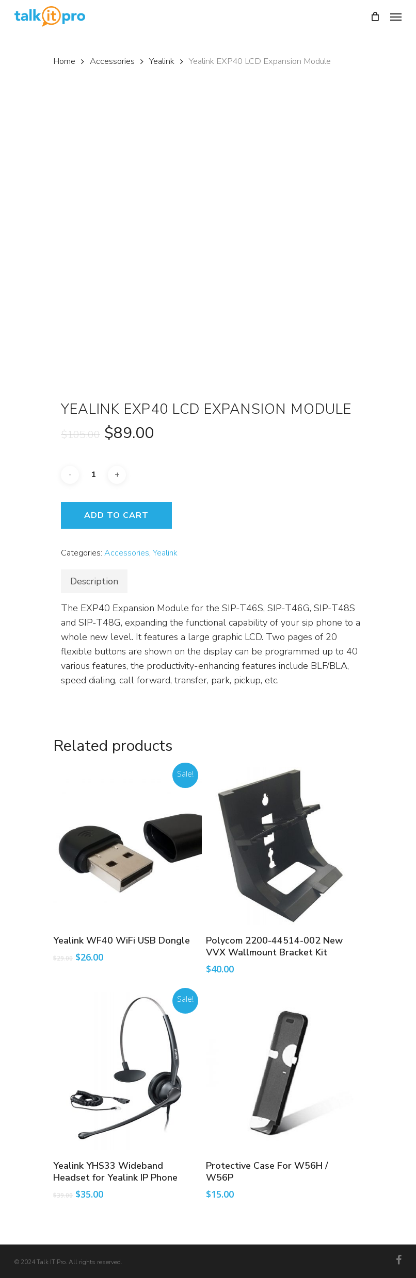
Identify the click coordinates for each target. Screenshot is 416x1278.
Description (94, 581)
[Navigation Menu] (396, 16)
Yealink (161, 61)
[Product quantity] (93, 474)
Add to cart (116, 515)
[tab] (94, 581)
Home (64, 61)
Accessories (112, 61)
